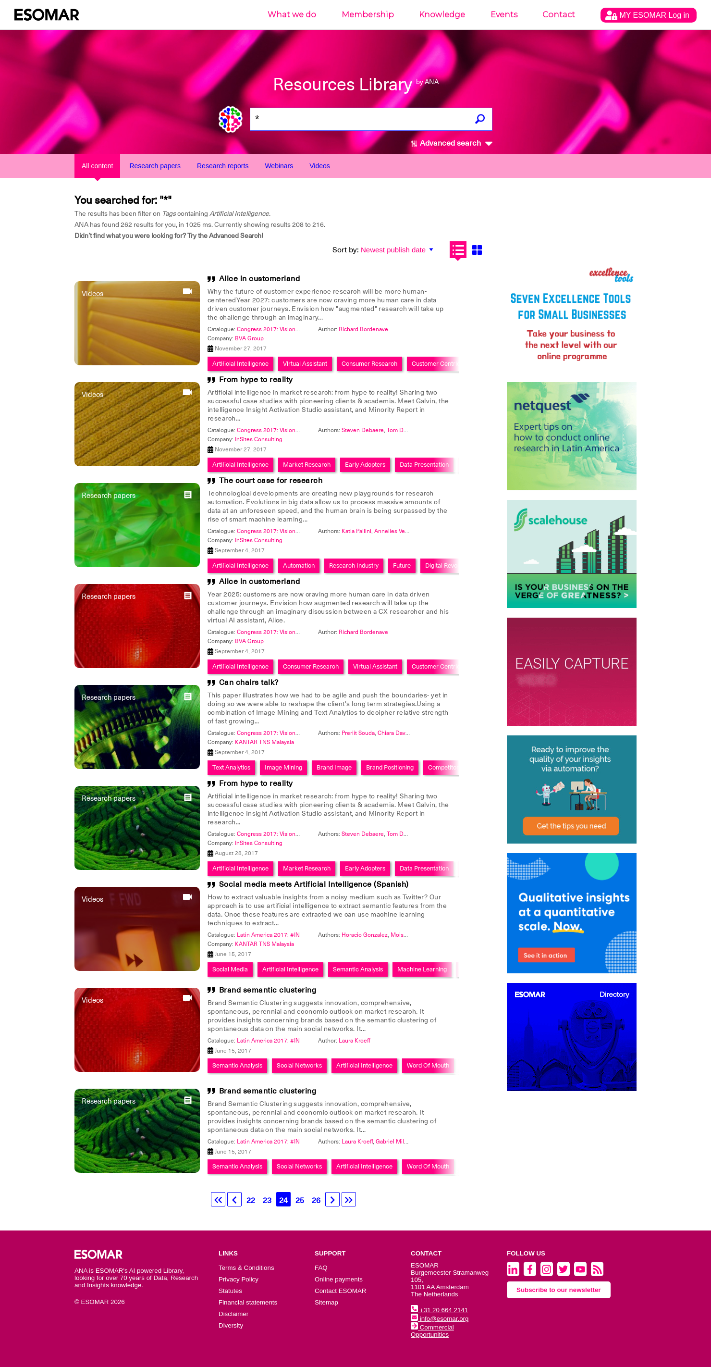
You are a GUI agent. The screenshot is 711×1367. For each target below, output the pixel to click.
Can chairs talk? (249, 682)
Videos (319, 166)
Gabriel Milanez (396, 1141)
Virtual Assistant (305, 364)
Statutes (230, 1290)
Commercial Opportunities (432, 1331)
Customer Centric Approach (450, 364)
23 (267, 1200)
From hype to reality (256, 380)
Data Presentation (424, 464)
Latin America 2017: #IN (268, 935)
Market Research (307, 464)
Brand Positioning (390, 767)
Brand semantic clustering (268, 990)
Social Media (230, 969)
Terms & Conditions (246, 1267)
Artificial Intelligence (240, 364)
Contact (558, 14)
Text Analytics (231, 767)
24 (283, 1200)
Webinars (279, 166)
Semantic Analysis (358, 969)
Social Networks (299, 1065)
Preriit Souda (358, 733)
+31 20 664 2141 (439, 1310)
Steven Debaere (363, 430)
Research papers (155, 166)
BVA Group (249, 338)
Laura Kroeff (354, 1040)
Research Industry (354, 565)
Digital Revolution (448, 565)
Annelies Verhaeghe (400, 531)
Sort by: (345, 250)
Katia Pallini (356, 531)
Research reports (222, 166)
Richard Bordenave (363, 329)
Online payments (339, 1279)
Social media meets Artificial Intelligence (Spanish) (314, 884)
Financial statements (248, 1302)
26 (316, 1200)
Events (503, 14)
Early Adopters (365, 464)
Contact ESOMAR (340, 1290)
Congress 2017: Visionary (270, 329)
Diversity (231, 1325)
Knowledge (442, 14)
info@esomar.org (439, 1318)
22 (250, 1200)
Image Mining (283, 767)
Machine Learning (422, 969)
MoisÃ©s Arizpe (412, 935)
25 (299, 1200)
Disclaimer (233, 1313)
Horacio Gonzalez (365, 935)
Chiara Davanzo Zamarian (410, 733)
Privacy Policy (238, 1279)
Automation (299, 565)
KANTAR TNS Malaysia (264, 742)
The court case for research (271, 480)
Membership (368, 14)
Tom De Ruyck (405, 430)
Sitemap (326, 1302)
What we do (292, 14)
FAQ (321, 1267)
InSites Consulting (258, 439)
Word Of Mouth (428, 1065)
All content (97, 166)
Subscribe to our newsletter (558, 1289)
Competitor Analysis (455, 767)
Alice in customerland (259, 279)
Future (402, 565)
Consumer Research (369, 364)
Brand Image (334, 767)
